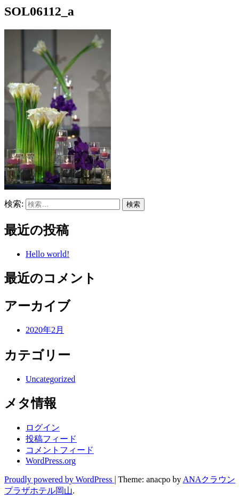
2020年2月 (45, 329)
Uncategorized (50, 378)
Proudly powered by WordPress (59, 479)
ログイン (43, 427)
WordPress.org (51, 460)
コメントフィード (60, 450)
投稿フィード (51, 438)
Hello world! (47, 254)
